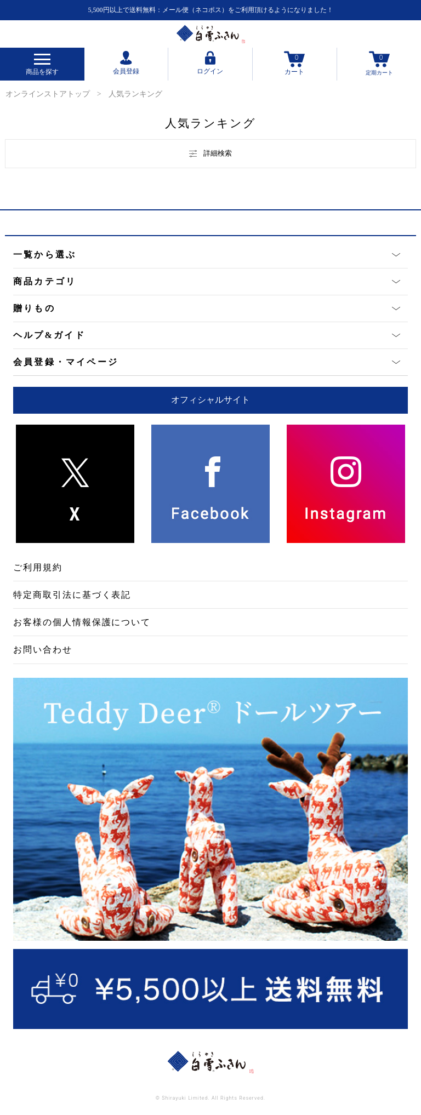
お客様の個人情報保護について (82, 622)
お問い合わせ (42, 649)
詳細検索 (210, 153)
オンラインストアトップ (47, 94)
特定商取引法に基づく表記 (72, 594)
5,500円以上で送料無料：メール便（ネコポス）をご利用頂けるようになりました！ (210, 10)
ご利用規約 (37, 567)
